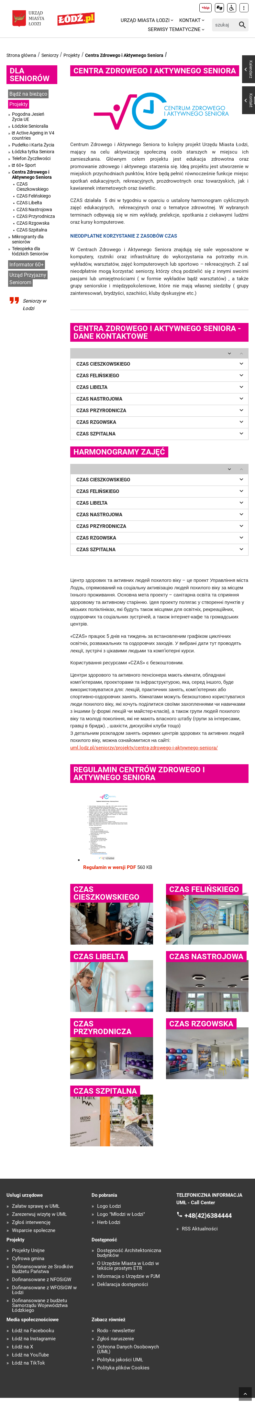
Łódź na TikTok (28, 1363)
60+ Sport (26, 165)
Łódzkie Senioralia (30, 126)
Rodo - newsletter (116, 1330)
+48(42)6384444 (208, 1215)
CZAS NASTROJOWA (160, 398)
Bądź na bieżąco (28, 94)
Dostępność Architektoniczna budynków (129, 1253)
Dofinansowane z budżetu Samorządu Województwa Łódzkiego (40, 1305)
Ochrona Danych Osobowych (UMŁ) (128, 1349)
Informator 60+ (26, 265)
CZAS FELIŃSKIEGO (160, 375)
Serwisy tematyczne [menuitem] (174, 29)
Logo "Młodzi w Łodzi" (121, 1214)
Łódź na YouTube (30, 1355)
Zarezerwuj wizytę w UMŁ (39, 1214)
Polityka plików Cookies (123, 1368)
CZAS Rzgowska (33, 223)
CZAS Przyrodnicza (36, 216)
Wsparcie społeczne (33, 1230)
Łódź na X (22, 1347)
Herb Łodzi (108, 1222)
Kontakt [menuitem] (190, 20)
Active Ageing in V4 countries (33, 135)
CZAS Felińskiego (34, 195)
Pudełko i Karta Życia (33, 144)
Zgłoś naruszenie (115, 1338)
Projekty (71, 55)
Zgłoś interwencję (31, 1222)
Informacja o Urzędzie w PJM (128, 1276)
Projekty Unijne (28, 1250)
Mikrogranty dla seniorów (28, 239)
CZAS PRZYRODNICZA (160, 409)
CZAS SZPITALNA (160, 433)
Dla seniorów (30, 74)
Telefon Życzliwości (31, 158)
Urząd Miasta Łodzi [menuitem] (145, 20)
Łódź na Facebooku (33, 1330)
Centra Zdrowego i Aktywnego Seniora (124, 55)
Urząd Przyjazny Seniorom (27, 278)
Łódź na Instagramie (34, 1338)
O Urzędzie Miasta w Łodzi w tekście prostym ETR (128, 1266)
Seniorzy (50, 55)
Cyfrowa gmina (28, 1258)
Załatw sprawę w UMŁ (36, 1206)
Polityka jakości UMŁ (120, 1359)
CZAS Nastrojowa (34, 209)
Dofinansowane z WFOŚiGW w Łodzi (44, 1290)
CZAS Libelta (29, 202)
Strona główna (21, 55)
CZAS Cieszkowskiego (33, 186)
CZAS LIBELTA (160, 386)
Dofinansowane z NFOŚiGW (41, 1279)
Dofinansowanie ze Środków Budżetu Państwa (42, 1269)
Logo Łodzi (109, 1206)
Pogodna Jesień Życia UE (28, 117)
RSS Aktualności (200, 1229)
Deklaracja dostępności (122, 1284)
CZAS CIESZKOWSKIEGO (160, 363)
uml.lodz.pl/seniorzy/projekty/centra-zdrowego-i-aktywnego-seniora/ (144, 748)
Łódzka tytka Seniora (33, 151)
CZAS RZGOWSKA (160, 421)
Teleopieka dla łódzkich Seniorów (30, 251)
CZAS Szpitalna (32, 229)
